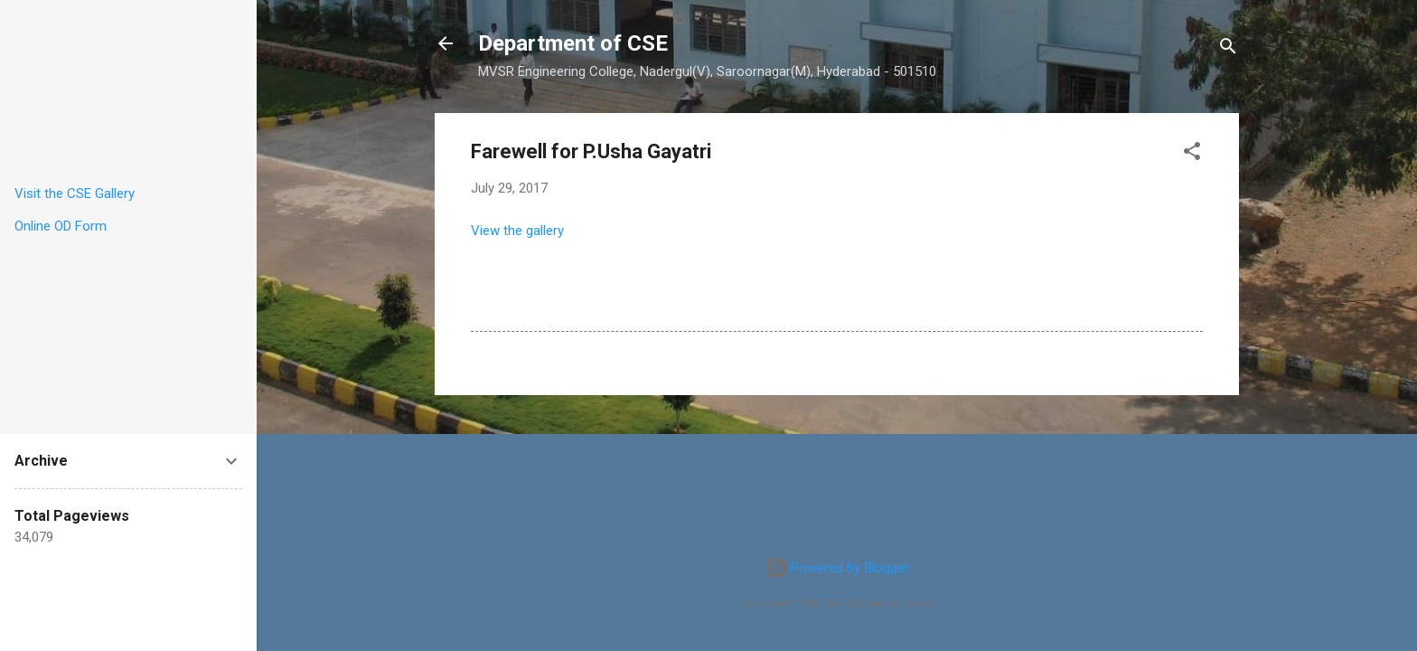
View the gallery (517, 230)
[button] (1192, 154)
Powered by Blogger (837, 568)
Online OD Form (60, 226)
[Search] (1228, 49)
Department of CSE (573, 43)
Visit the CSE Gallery (74, 193)
